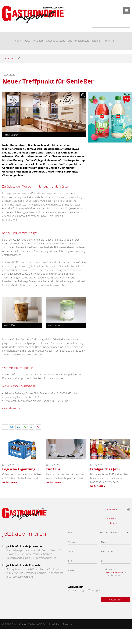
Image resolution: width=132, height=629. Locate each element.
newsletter (109, 40)
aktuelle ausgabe (55, 40)
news (27, 40)
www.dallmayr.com (11, 408)
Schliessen (8, 58)
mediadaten (82, 40)
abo (70, 40)
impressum (112, 509)
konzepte (38, 40)
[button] (5, 427)
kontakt (96, 40)
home (18, 40)
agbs (115, 514)
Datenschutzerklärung (115, 572)
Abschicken (115, 599)
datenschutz (111, 518)
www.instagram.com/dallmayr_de (18, 385)
